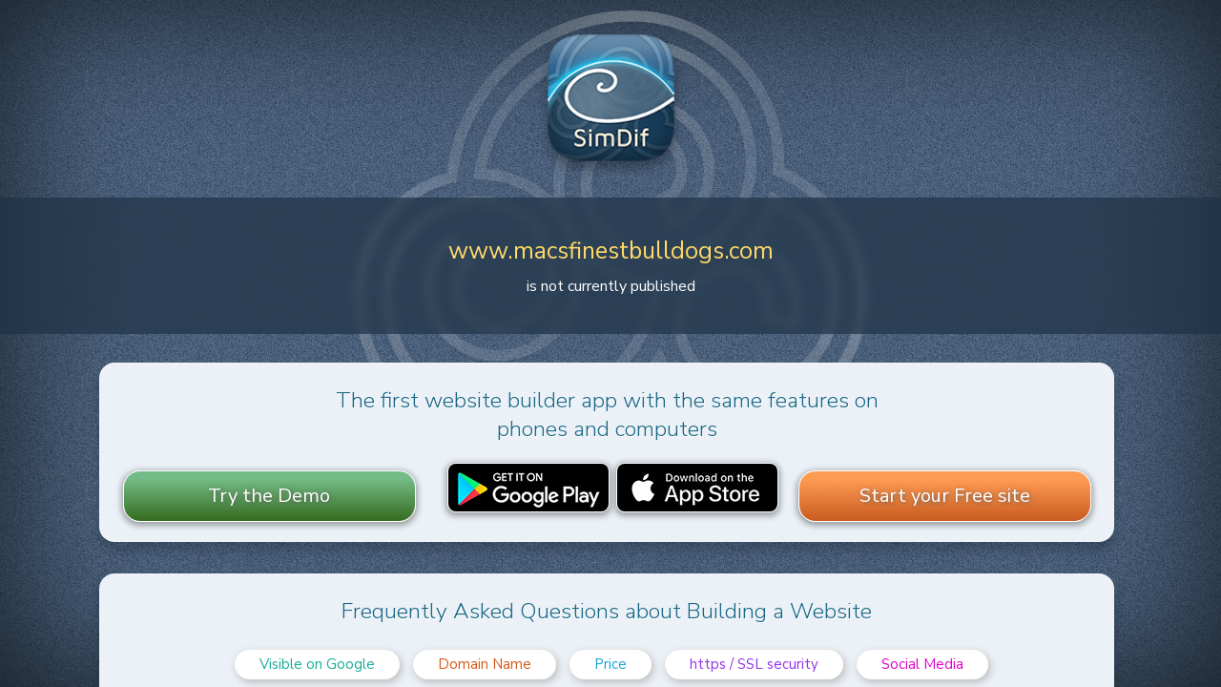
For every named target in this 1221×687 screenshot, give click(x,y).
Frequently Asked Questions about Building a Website (606, 611)
